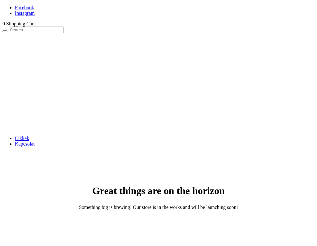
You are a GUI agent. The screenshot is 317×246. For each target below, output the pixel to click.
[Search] (4, 31)
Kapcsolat (25, 143)
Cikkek (22, 138)
